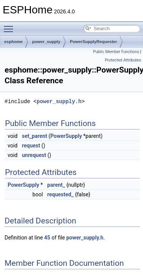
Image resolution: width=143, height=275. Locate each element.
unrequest (34, 155)
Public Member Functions (116, 51)
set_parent (34, 136)
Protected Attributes (123, 60)
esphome (13, 41)
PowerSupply (66, 136)
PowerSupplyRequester (93, 41)
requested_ (60, 194)
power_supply (46, 41)
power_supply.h (59, 101)
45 (47, 238)
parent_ (56, 185)
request (31, 145)
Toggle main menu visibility (10, 25)
